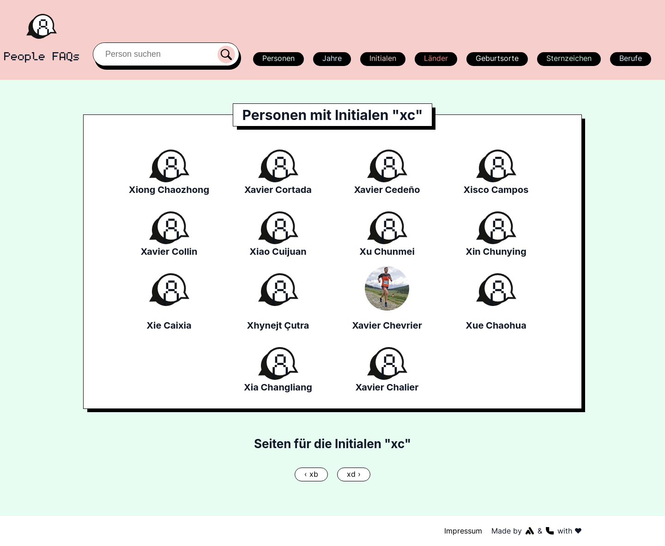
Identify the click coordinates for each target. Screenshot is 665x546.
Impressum (463, 530)
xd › (353, 474)
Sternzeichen (568, 58)
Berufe (630, 58)
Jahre (331, 58)
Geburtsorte (497, 58)
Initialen (382, 58)
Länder (435, 58)
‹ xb (311, 474)
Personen (277, 58)
